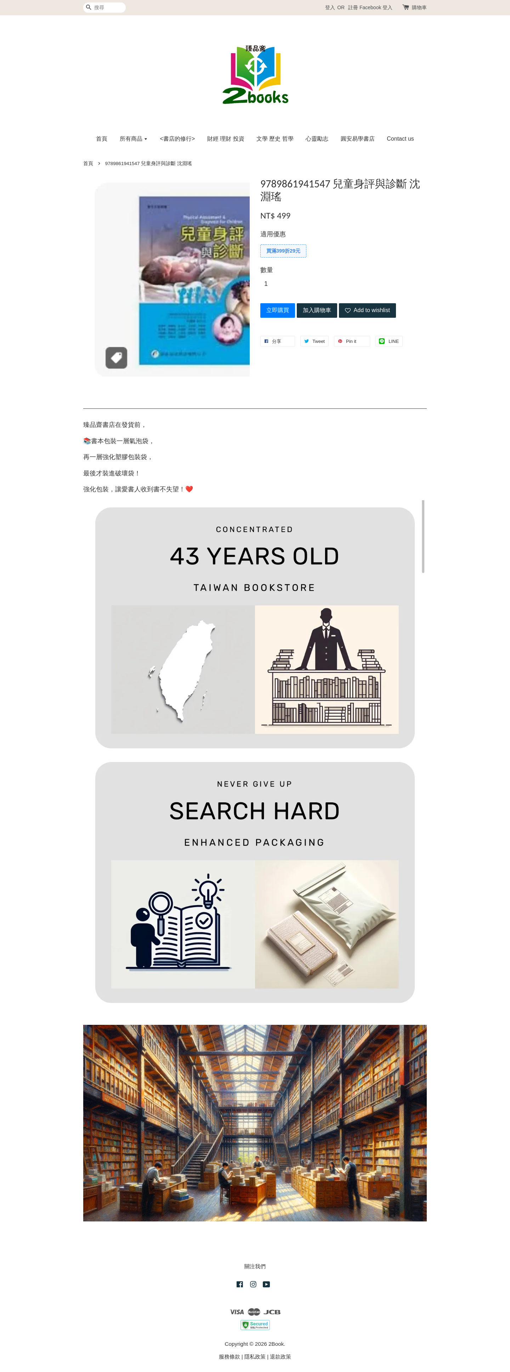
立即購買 (277, 310)
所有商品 (134, 139)
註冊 (353, 7)
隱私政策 (255, 1357)
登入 (330, 7)
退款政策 (280, 1357)
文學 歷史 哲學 (275, 139)
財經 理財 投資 (225, 139)
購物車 (419, 7)
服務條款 (229, 1357)
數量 (266, 269)
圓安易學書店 (358, 139)
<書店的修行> (177, 139)
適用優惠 (273, 234)
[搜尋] (104, 7)
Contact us (400, 139)
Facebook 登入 (375, 7)
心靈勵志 (317, 139)
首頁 (101, 139)
